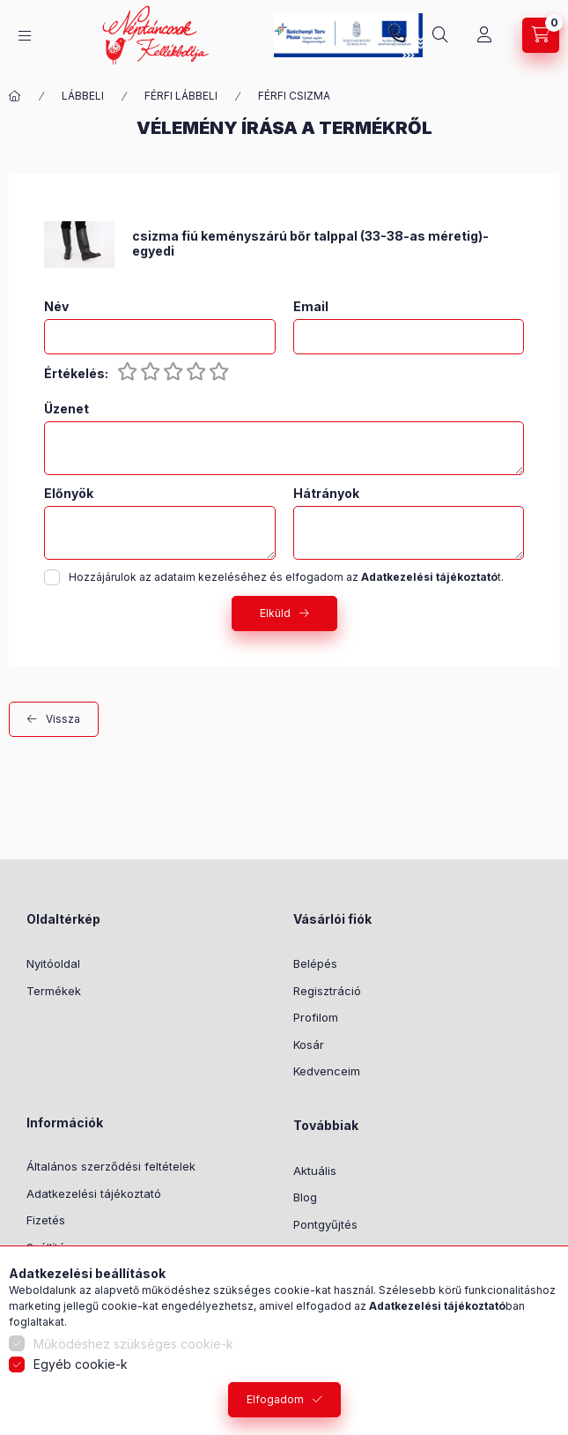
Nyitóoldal (53, 963)
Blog (305, 1197)
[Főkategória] (15, 96)
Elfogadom (275, 1399)
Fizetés (45, 1220)
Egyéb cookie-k (80, 1364)
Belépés (315, 963)
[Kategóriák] (25, 35)
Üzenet (66, 409)
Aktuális (314, 1171)
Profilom (315, 1017)
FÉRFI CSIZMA (294, 95)
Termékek (53, 991)
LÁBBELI (83, 95)
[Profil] (484, 35)
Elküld (275, 613)
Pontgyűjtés (325, 1224)
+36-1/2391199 (397, 35)
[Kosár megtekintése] (540, 35)
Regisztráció (327, 991)
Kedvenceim (326, 1071)
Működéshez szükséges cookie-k (133, 1343)
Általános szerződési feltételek (110, 1166)
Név (56, 307)
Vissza (63, 718)
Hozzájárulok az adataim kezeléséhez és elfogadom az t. (286, 577)
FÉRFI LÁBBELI (181, 95)
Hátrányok (326, 494)
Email (310, 307)
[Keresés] (440, 35)
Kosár (308, 1044)
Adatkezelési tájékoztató (93, 1193)
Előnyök (68, 494)
